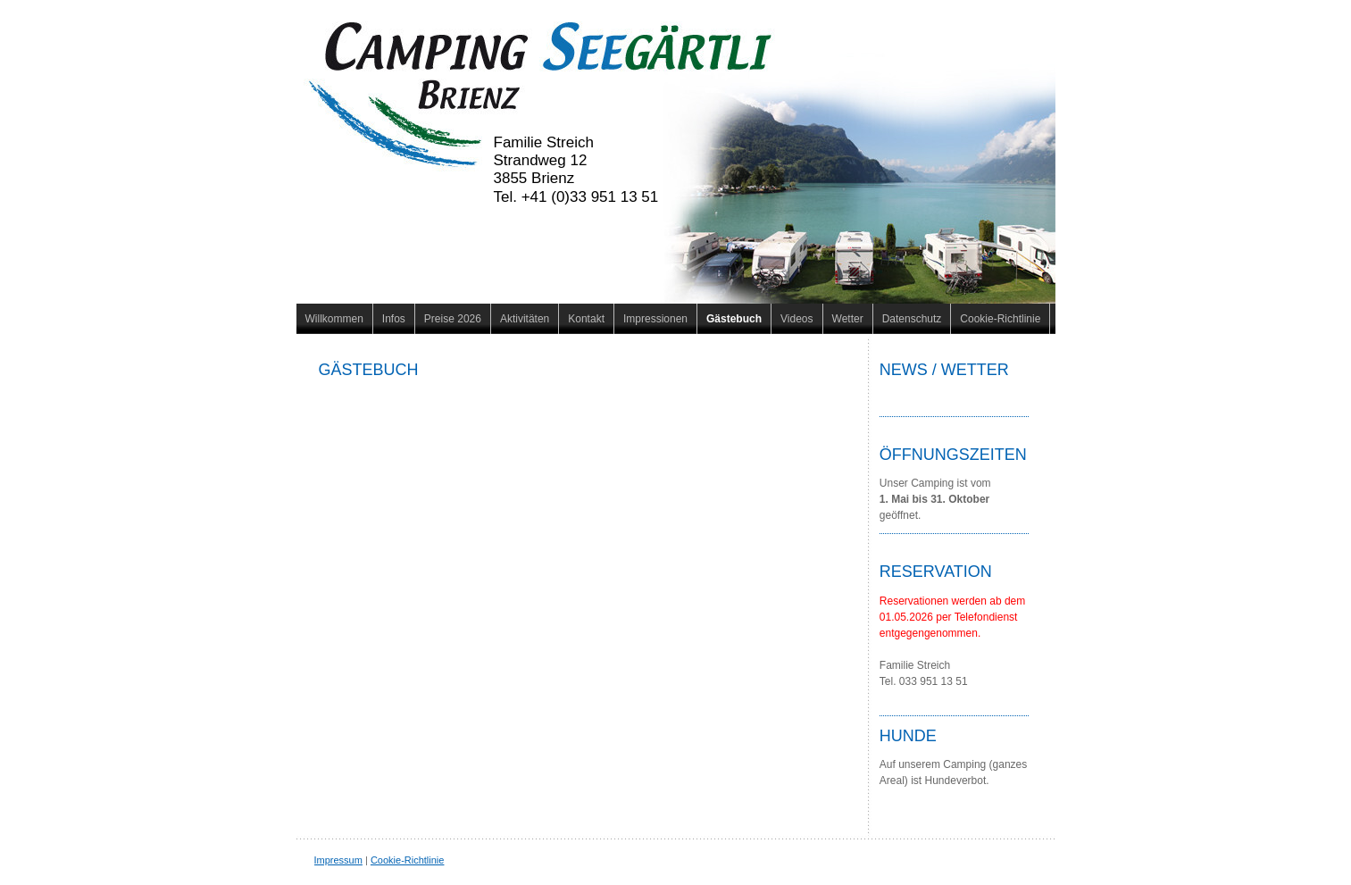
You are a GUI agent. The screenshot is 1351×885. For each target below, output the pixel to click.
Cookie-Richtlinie (408, 860)
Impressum (338, 860)
